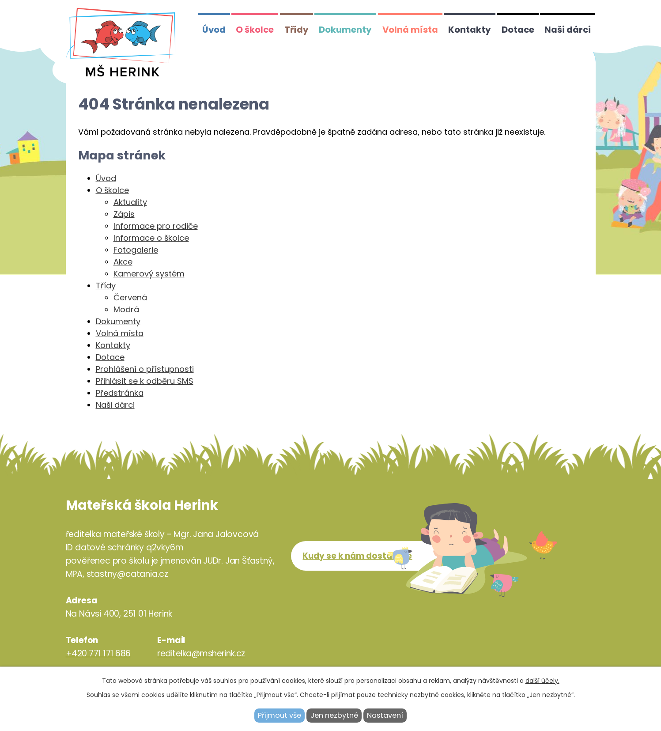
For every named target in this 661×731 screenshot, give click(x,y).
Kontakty (469, 29)
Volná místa (410, 29)
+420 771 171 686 (98, 653)
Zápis (124, 214)
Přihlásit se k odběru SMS (144, 380)
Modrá (126, 309)
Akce (122, 261)
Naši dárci (567, 29)
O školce (255, 29)
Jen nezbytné (334, 715)
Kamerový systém (149, 273)
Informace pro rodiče (155, 225)
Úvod (214, 29)
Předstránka (120, 392)
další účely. (542, 680)
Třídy (296, 29)
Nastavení (385, 715)
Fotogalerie (135, 249)
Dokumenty (345, 29)
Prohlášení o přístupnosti (145, 369)
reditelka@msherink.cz (201, 653)
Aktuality (130, 202)
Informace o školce (151, 237)
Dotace (518, 29)
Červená (130, 297)
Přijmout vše (279, 715)
